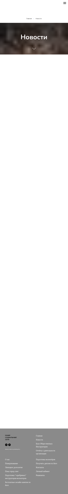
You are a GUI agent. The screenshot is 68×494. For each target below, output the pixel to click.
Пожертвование (11, 463)
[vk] (6, 445)
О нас (7, 459)
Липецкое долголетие (14, 467)
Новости (39, 19)
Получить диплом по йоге (46, 463)
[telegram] (9, 445)
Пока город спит (11, 471)
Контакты (40, 467)
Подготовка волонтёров (45, 459)
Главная (29, 19)
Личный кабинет (43, 471)
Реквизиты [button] (40, 475)
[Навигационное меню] (64, 3)
